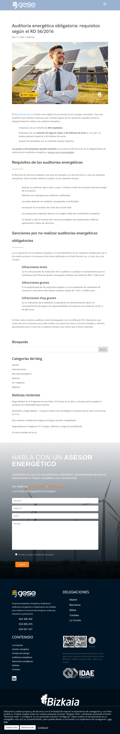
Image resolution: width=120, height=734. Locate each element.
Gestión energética (20, 649)
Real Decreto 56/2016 (24, 114)
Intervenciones (19, 369)
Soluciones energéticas (22, 661)
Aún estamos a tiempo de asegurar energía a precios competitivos (44, 420)
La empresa (17, 645)
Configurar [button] (43, 727)
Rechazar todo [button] (28, 727)
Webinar (16, 387)
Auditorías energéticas (22, 657)
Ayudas (15, 364)
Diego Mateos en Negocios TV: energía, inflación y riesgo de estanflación (47, 426)
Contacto (16, 669)
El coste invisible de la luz (24, 432)
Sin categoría (18, 382)
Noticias (31, 37)
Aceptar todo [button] (11, 727)
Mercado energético (21, 373)
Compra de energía (20, 653)
